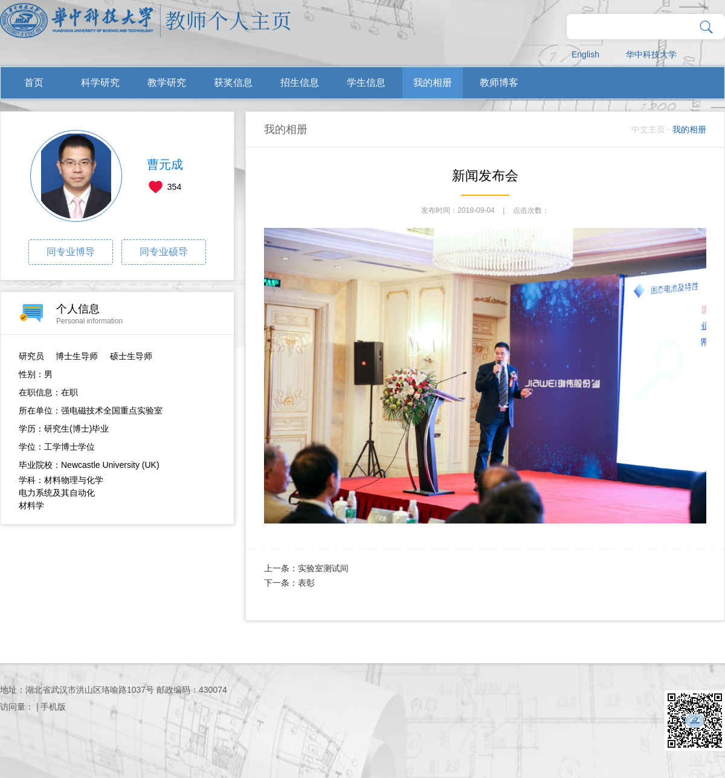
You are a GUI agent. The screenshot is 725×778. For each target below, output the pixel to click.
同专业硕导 (164, 252)
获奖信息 (233, 82)
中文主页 (648, 129)
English (585, 54)
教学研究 (166, 82)
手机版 (53, 707)
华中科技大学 (651, 54)
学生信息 (366, 82)
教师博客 (499, 82)
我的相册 (432, 82)
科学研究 (100, 82)
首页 (34, 82)
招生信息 (299, 82)
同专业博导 (71, 252)
